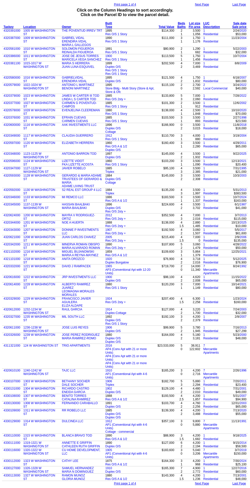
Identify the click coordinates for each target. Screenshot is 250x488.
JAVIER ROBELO (74, 168)
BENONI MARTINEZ (76, 88)
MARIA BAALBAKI (74, 208)
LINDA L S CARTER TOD (79, 99)
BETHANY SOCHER (76, 381)
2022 (243, 85)
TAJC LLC (68, 370)
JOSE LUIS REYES (75, 327)
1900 (108, 56)
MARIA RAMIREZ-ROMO (79, 338)
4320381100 (12, 63)
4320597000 (12, 143)
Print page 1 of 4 (125, 4)
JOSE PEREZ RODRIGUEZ (81, 335)
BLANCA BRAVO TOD (77, 435)
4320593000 (12, 175)
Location (29, 27)
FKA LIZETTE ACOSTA (77, 164)
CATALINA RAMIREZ (76, 399)
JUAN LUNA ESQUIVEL (78, 67)
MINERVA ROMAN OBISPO (81, 244)
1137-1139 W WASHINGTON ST (36, 206)
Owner (66, 27)
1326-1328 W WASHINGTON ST (36, 469)
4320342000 (12, 244)
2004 (243, 38)
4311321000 (12, 345)
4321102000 (12, 251)
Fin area (194, 27)
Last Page (239, 4)
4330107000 (12, 381)
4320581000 (12, 48)
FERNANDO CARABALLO (80, 403)
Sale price (239, 27)
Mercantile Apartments (211, 271)
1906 (108, 327)
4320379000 (12, 95)
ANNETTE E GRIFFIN (77, 443)
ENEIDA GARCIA (73, 392)
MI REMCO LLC (73, 197)
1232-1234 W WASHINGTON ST (36, 311)
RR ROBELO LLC (74, 410)
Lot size (194, 23)
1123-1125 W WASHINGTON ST (36, 155)
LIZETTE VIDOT (73, 161)
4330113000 (12, 475)
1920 (108, 259)
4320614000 (12, 284)
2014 (243, 443)
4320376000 (12, 117)
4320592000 (12, 190)
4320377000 (12, 103)
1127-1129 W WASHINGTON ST (36, 170)
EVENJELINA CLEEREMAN (81, 110)
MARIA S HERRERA (76, 63)
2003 (243, 48)
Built (108, 23)
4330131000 (12, 388)
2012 (108, 215)
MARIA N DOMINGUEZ (78, 471)
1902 (108, 388)
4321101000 (12, 259)
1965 (108, 266)
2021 (243, 161)
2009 (243, 63)
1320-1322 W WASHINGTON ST (36, 451)
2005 (108, 237)
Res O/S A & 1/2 (116, 146)
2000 (243, 335)
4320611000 (12, 327)
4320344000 (12, 222)
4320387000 (12, 38)
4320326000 (12, 335)
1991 (243, 421)
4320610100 (12, 370)
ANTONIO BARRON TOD (79, 153)
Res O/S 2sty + (115, 99)
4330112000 (12, 461)
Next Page (202, 4)
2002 (243, 103)
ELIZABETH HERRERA (78, 143)
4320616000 (12, 277)
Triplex (109, 172)
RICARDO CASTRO (75, 388)
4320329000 (12, 298)
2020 (243, 30)
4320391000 (12, 30)
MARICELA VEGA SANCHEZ (81, 59)
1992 (243, 266)
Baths (181, 27)
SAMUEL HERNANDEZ (78, 468)
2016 (108, 345)
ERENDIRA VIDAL (74, 41)
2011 (243, 143)
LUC (206, 23)
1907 (108, 230)
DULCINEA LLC (72, 421)
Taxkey (9, 27)
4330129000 (12, 421)
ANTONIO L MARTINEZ (78, 85)
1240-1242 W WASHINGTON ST (36, 372)
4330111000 (12, 443)
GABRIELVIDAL (73, 77)
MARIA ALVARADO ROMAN (81, 248)
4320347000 (12, 168)
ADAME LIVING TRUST (78, 186)
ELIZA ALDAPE (72, 305)
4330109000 (12, 410)
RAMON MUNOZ (73, 475)
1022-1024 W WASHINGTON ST (36, 86)
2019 (243, 450)
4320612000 (12, 309)
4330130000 (12, 403)
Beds (181, 23)
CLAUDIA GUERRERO (77, 135)
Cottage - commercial (119, 431)
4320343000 (12, 230)
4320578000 (12, 110)
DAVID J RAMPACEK (76, 266)
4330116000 (12, 450)
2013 (243, 190)
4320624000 (12, 215)
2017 (243, 230)
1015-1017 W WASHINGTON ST (36, 65)
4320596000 (12, 161)
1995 (243, 168)
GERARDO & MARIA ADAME (82, 175)
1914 (108, 309)
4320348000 (12, 153)
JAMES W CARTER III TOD (80, 95)
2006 (243, 237)
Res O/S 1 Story (116, 34)
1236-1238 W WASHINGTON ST (36, 329)
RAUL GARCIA (72, 309)
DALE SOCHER (73, 385)
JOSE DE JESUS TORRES (80, 56)
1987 (243, 204)
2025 (243, 153)
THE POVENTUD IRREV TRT (82, 30)
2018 (243, 125)
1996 (243, 370)
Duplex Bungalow (117, 262)
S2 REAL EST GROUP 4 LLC (82, 190)
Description (211, 27)
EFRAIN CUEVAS (74, 117)
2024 (243, 197)
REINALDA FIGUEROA (77, 52)
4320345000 (12, 204)
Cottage (110, 132)
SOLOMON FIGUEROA (78, 48)
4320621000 (12, 237)
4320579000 (12, 85)
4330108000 (12, 396)
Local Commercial (215, 88)
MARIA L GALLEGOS (76, 45)
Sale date (239, 23)
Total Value (166, 27)
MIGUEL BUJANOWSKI (78, 251)
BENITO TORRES (74, 396)
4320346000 (12, 197)
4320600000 (12, 125)
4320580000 (12, 77)
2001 (243, 388)
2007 (243, 77)
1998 (243, 117)
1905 (108, 450)
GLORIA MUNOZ (73, 479)
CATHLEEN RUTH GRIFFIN (81, 446)
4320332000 (12, 266)
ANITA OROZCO (73, 259)
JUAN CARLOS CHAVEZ (79, 237)
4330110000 (12, 435)
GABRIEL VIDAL (73, 38)
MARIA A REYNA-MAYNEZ (80, 255)
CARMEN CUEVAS (75, 121)
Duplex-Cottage (115, 313)
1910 (108, 370)
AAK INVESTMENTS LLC (79, 125)
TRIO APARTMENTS (76, 345)
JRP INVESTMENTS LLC (79, 277)
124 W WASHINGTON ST (40, 345)
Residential (210, 34)
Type (108, 27)
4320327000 (12, 316)
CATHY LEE (70, 461)
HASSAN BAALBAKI (76, 204)
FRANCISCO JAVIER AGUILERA (76, 300)
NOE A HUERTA (73, 222)
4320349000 (12, 135)
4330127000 (12, 468)
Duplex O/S (113, 67)
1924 (108, 298)
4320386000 (12, 56)
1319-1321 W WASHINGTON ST (36, 444)
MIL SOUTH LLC (73, 316)
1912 (108, 135)
